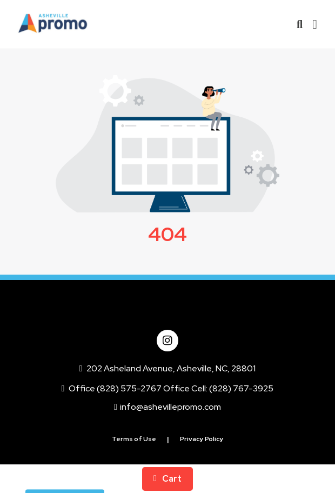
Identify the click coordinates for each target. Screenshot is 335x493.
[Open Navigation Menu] (314, 24)
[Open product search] (299, 24)
